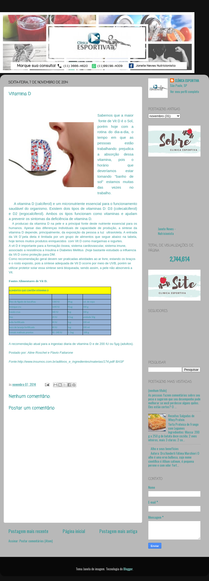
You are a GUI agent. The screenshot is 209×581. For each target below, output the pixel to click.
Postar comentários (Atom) (36, 540)
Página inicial (74, 530)
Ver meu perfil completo (184, 91)
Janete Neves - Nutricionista (167, 231)
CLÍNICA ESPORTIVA (187, 80)
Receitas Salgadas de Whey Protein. (181, 417)
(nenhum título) (157, 390)
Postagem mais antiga (118, 530)
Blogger (128, 568)
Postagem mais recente (28, 530)
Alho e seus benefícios (165, 448)
